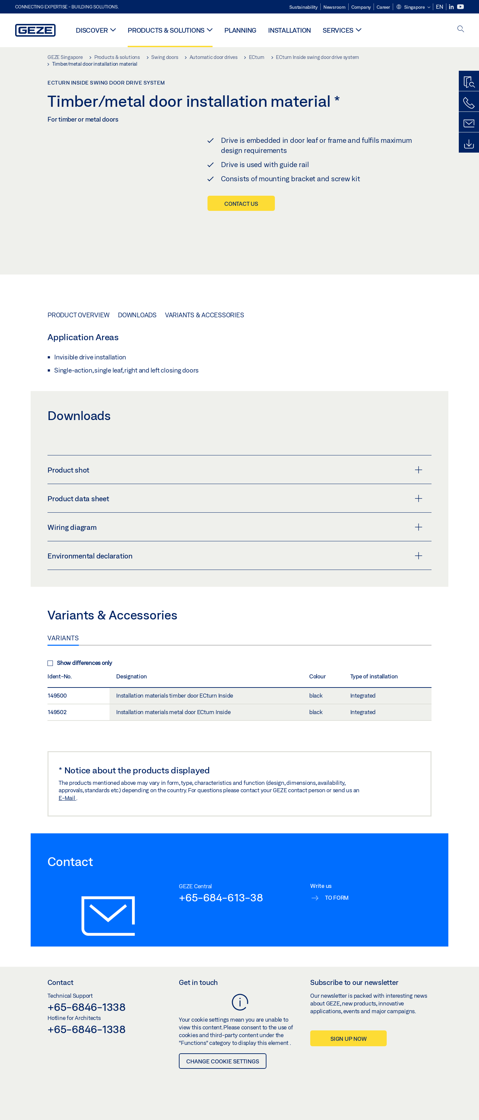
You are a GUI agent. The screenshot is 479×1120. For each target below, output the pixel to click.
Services (338, 30)
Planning (240, 30)
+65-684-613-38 (221, 903)
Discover (92, 30)
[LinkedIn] (452, 7)
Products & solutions (166, 30)
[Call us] (469, 103)
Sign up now (348, 1044)
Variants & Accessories (204, 320)
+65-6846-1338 (86, 1012)
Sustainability (303, 7)
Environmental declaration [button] (234, 561)
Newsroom (334, 7)
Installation (289, 30)
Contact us (241, 203)
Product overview (78, 320)
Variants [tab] (63, 643)
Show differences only (79, 668)
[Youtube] (460, 7)
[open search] (460, 29)
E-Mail (67, 803)
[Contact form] (469, 123)
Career (383, 7)
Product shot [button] (234, 475)
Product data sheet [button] (234, 504)
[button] (413, 7)
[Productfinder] (469, 82)
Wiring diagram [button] (234, 533)
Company (361, 7)
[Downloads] (469, 144)
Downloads (137, 320)
